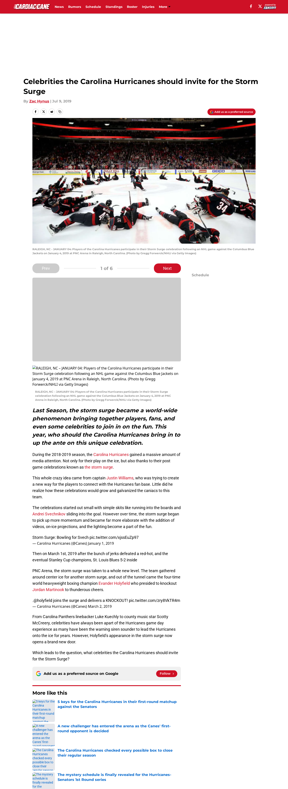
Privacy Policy (104, 734)
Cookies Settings (150, 743)
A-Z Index (100, 743)
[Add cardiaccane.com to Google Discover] (231, 112)
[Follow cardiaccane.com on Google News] (166, 652)
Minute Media (29, 755)
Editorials (54, 695)
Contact (142, 726)
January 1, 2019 (101, 521)
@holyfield (43, 578)
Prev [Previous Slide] (46, 268)
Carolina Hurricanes (111, 433)
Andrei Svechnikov (49, 492)
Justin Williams (119, 456)
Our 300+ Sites (196, 726)
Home (37, 695)
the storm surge (99, 445)
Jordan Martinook (48, 568)
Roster (132, 7)
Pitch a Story (43, 734)
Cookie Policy (195, 734)
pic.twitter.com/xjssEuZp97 (114, 515)
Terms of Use (146, 734)
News (59, 7)
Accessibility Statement (53, 743)
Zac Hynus (39, 101)
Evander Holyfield (114, 561)
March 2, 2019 (100, 584)
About (37, 726)
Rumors (74, 7)
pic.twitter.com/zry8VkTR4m (154, 578)
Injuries (148, 7)
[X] (260, 6)
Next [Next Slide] (167, 268)
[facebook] (251, 6)
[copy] (60, 112)
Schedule (93, 7)
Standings (114, 7)
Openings (100, 726)
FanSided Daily (240, 726)
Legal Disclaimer (241, 734)
